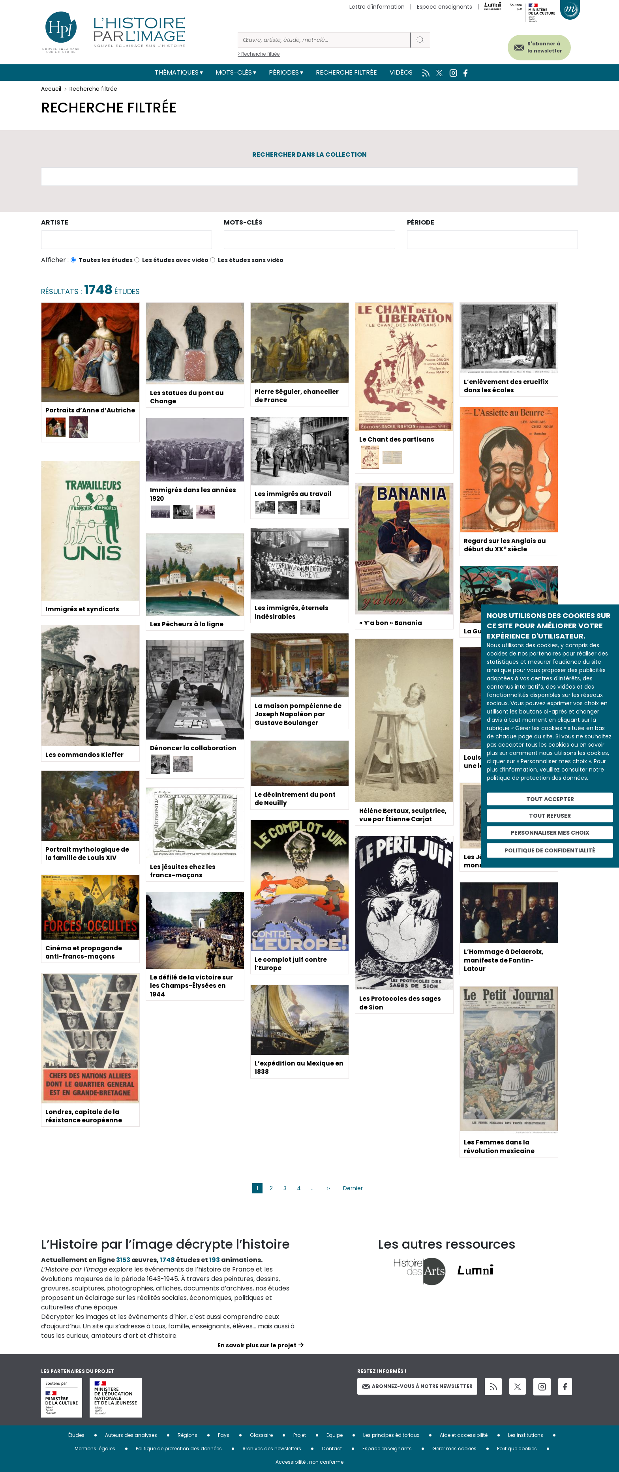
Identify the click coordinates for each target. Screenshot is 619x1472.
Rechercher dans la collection (309, 154)
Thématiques (177, 72)
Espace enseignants (444, 6)
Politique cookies (517, 1448)
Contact (332, 1448)
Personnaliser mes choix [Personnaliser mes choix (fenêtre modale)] (550, 833)
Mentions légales (95, 1448)
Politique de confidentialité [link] (550, 850)
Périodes (284, 72)
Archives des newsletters (271, 1448)
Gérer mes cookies (454, 1448)
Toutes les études (106, 260)
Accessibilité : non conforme (309, 1462)
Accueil (51, 89)
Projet (299, 1435)
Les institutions (525, 1435)
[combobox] (126, 239)
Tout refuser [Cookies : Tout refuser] (550, 816)
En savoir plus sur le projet (257, 1345)
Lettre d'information (377, 6)
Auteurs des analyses (131, 1435)
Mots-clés (234, 72)
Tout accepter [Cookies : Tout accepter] (550, 799)
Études (76, 1435)
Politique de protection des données (179, 1448)
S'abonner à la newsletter (540, 46)
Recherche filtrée (346, 72)
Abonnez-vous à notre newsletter (417, 1386)
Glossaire (261, 1435)
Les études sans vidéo (250, 260)
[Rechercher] (324, 40)
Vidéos (401, 72)
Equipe (334, 1435)
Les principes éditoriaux (391, 1435)
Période (420, 222)
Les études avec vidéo (175, 260)
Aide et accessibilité (464, 1435)
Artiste (54, 222)
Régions (187, 1435)
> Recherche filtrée (259, 54)
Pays (223, 1435)
